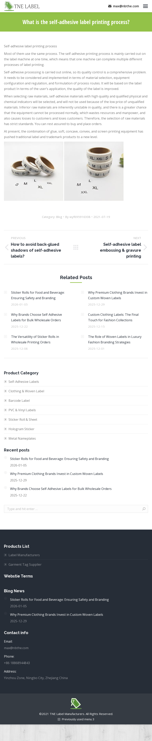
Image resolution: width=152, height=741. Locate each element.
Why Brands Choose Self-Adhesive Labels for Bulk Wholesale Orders (36, 317)
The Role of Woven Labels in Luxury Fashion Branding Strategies (115, 339)
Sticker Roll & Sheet (23, 419)
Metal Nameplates (22, 438)
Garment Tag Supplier (25, 564)
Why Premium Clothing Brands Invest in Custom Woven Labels (117, 295)
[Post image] (5, 292)
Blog (59, 217)
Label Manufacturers (24, 555)
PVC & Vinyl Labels (22, 410)
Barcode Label (19, 400)
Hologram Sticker (21, 429)
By (77, 217)
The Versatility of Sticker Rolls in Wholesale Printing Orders (35, 339)
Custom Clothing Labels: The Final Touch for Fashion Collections (113, 317)
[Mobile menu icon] (145, 6)
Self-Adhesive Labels (24, 381)
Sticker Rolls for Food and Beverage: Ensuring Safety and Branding (38, 295)
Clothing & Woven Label (26, 391)
